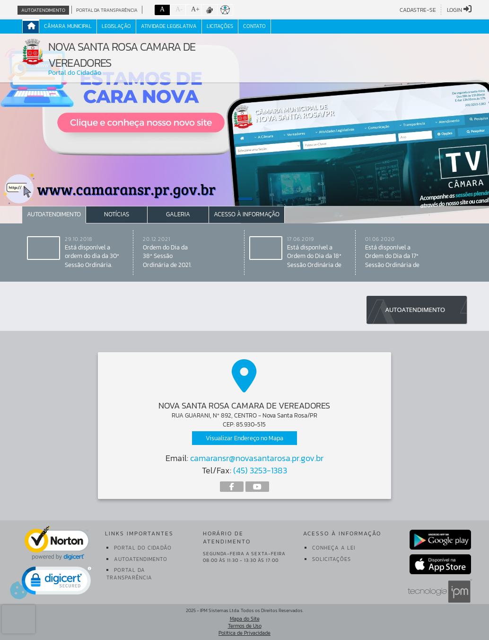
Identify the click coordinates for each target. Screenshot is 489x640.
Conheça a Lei (333, 547)
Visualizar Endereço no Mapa (244, 438)
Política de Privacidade (244, 633)
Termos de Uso (245, 626)
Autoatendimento (43, 10)
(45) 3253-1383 (260, 470)
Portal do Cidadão (143, 547)
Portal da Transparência (107, 10)
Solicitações (331, 559)
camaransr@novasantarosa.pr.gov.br (256, 458)
